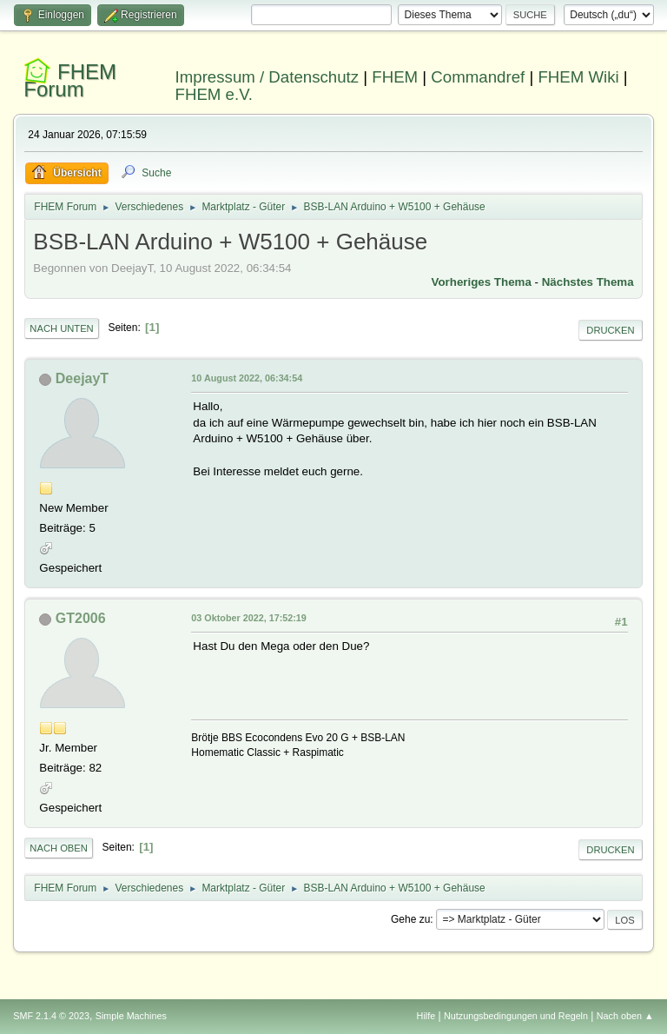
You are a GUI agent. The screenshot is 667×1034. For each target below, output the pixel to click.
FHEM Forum (69, 80)
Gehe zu (410, 919)
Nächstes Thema (588, 281)
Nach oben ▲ (625, 1016)
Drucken (610, 330)
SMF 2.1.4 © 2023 (51, 1016)
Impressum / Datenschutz (267, 77)
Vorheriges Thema (482, 281)
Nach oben (59, 848)
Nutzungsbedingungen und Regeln (516, 1016)
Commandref (478, 77)
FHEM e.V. (214, 94)
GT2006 (81, 618)
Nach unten (61, 328)
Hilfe (426, 1016)
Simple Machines (131, 1016)
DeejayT (82, 378)
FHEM (395, 77)
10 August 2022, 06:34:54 (246, 378)
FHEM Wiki (578, 77)
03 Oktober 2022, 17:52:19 (248, 618)
